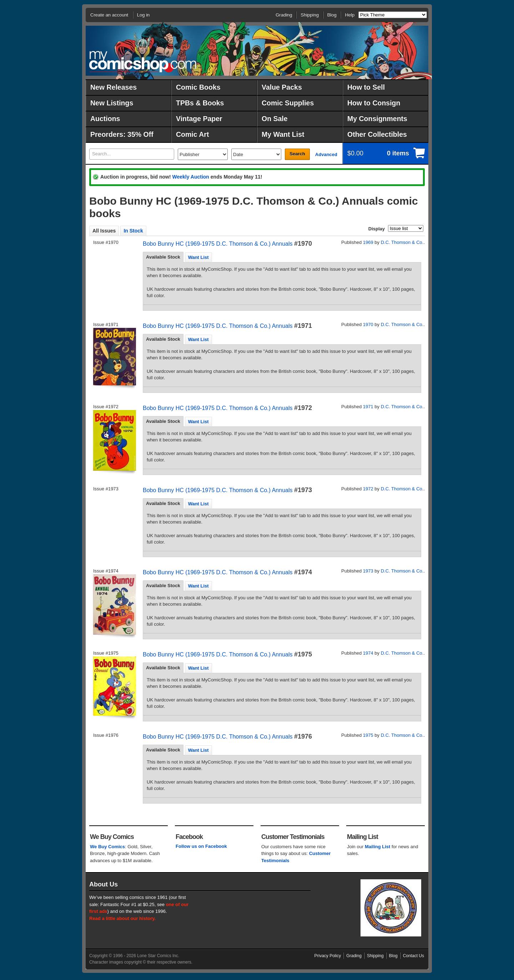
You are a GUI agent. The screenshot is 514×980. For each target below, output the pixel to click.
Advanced (326, 154)
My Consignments (377, 118)
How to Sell (366, 87)
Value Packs (282, 87)
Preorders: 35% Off (121, 134)
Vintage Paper (199, 118)
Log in (143, 15)
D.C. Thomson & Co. (402, 242)
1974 (368, 653)
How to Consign (373, 103)
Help (349, 15)
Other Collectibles (377, 134)
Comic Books (198, 87)
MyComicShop (142, 61)
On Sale (275, 118)
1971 (368, 406)
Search (297, 153)
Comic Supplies (288, 103)
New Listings (111, 103)
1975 (368, 735)
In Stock (133, 231)
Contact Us (413, 955)
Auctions (105, 118)
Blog (332, 15)
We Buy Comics (107, 846)
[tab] (163, 257)
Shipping (310, 15)
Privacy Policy (327, 955)
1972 (368, 488)
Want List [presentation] (198, 257)
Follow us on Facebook (201, 846)
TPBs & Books (200, 103)
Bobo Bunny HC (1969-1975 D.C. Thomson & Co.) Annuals (218, 244)
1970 (368, 324)
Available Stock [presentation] (163, 257)
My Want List (283, 134)
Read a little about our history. (122, 918)
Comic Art (192, 134)
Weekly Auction (190, 177)
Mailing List (377, 846)
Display (376, 228)
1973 (368, 571)
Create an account (109, 15)
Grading (284, 15)
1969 (368, 242)
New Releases (113, 87)
